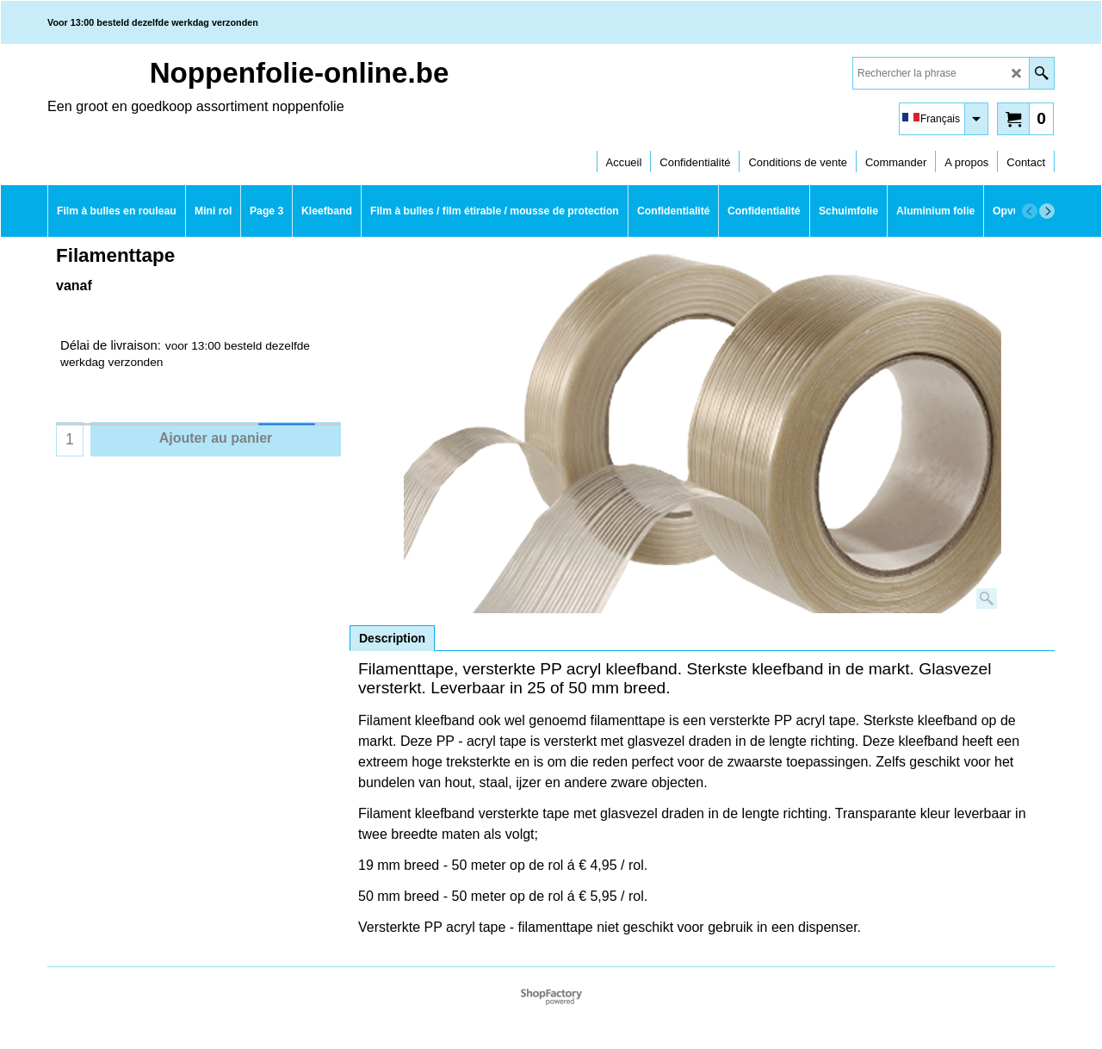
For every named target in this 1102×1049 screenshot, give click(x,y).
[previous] (1029, 211)
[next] (1047, 211)
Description (392, 638)
